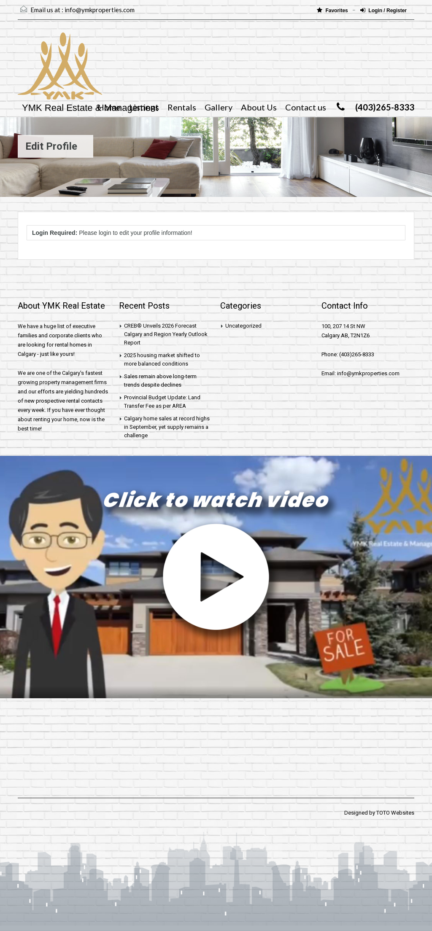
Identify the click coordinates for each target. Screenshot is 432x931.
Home (109, 107)
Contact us (305, 107)
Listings (144, 107)
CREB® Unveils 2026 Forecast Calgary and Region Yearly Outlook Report (166, 334)
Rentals (181, 107)
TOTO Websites (395, 813)
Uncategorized (243, 326)
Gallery (218, 107)
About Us (259, 107)
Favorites (333, 10)
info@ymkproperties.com (100, 9)
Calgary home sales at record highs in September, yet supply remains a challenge (167, 427)
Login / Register (383, 10)
